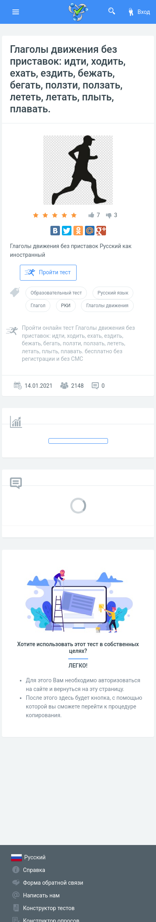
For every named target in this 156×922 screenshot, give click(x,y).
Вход (138, 12)
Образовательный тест (56, 293)
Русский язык (113, 293)
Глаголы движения (107, 305)
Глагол (38, 305)
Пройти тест (48, 273)
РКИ (66, 305)
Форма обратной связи (53, 883)
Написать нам (41, 895)
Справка (34, 870)
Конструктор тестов (49, 908)
